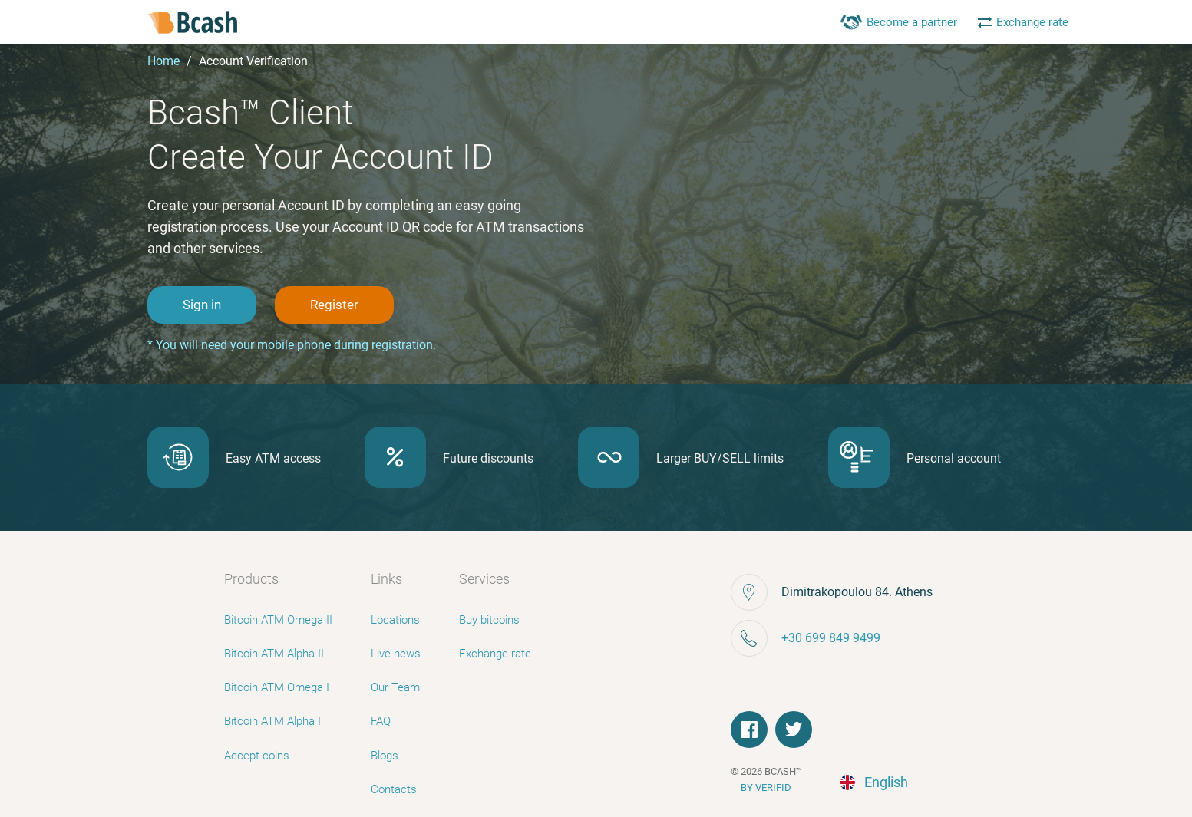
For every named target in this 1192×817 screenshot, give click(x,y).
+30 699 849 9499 (830, 638)
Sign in (202, 304)
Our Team (395, 687)
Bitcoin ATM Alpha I (272, 721)
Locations (395, 619)
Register (334, 304)
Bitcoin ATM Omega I (276, 687)
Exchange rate (495, 653)
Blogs (384, 755)
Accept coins (256, 755)
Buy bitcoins (489, 619)
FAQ (381, 721)
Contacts (394, 789)
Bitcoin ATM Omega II (278, 619)
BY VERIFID (766, 787)
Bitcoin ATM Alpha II (274, 653)
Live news (396, 653)
